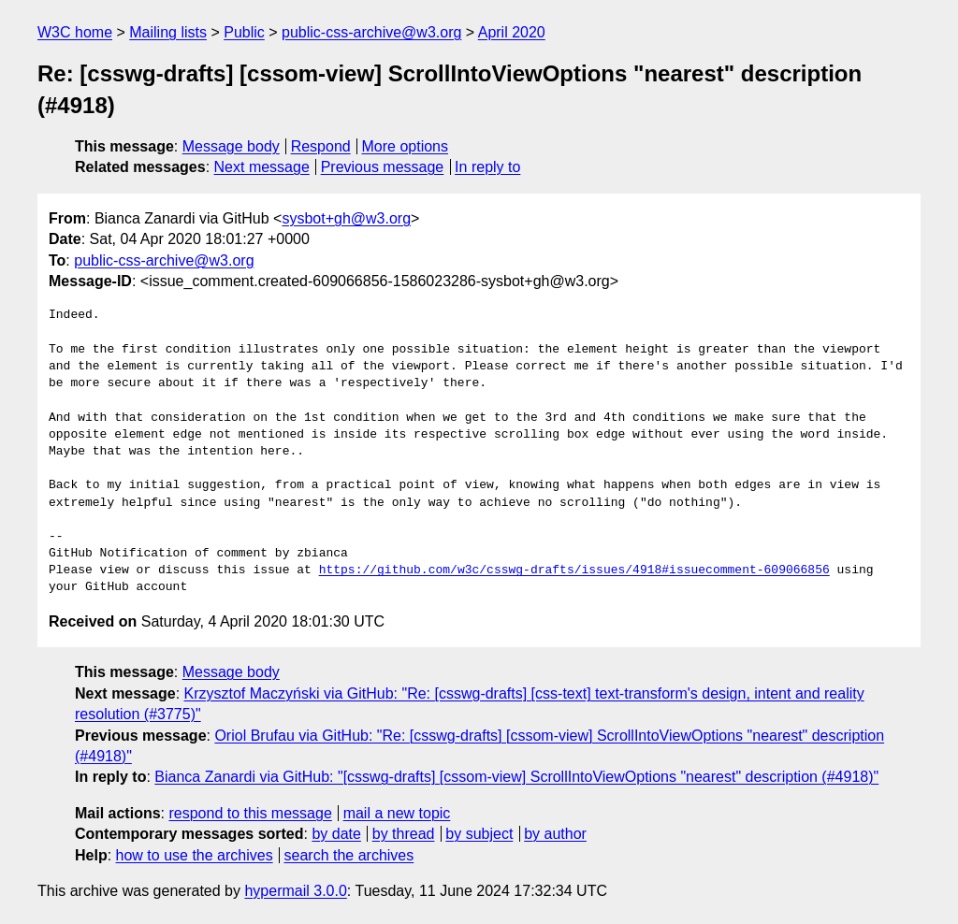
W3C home (74, 32)
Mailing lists (168, 32)
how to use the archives (194, 855)
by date (336, 834)
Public (244, 32)
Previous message (382, 167)
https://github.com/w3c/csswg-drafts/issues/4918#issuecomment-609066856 (574, 570)
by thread (403, 834)
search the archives (349, 855)
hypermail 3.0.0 (295, 891)
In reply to (487, 167)
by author (555, 834)
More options (405, 146)
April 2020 (511, 32)
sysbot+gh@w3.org (346, 218)
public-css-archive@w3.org (371, 32)
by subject (479, 834)
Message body (231, 146)
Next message (262, 167)
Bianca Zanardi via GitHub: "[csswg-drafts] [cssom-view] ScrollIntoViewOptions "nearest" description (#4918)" (516, 777)
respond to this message (249, 813)
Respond (321, 146)
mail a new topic (397, 813)
